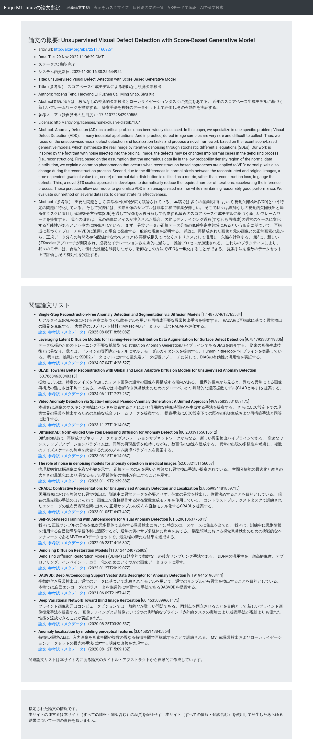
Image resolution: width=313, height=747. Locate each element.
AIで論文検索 (212, 7)
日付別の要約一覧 (148, 7)
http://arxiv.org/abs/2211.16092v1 (84, 49)
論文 (42, 332)
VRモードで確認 (182, 7)
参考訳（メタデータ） (67, 332)
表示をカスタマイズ (111, 7)
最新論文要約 (78, 7)
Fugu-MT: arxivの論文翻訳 (32, 8)
